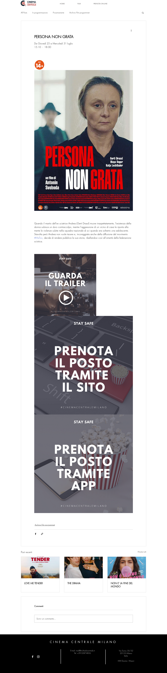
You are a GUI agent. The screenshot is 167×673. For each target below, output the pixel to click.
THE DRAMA (73, 583)
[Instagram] (38, 656)
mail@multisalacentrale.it (85, 650)
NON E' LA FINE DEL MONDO (121, 585)
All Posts (24, 12)
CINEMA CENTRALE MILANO (83, 642)
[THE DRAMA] (83, 567)
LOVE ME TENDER (33, 583)
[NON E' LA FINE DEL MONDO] (127, 567)
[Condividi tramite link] (42, 534)
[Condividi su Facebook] (35, 534)
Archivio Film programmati (79, 12)
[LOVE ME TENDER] (40, 567)
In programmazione (40, 12)
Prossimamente (58, 12)
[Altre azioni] (131, 30)
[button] (143, 13)
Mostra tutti (142, 551)
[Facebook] (32, 656)
